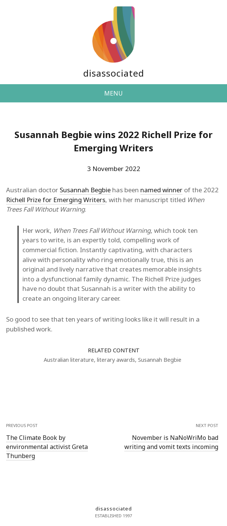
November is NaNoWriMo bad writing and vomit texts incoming (171, 442)
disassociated (113, 73)
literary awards (116, 359)
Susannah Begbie (85, 189)
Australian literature (69, 359)
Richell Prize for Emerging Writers (55, 199)
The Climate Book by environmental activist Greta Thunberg (47, 446)
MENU (113, 93)
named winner (161, 189)
